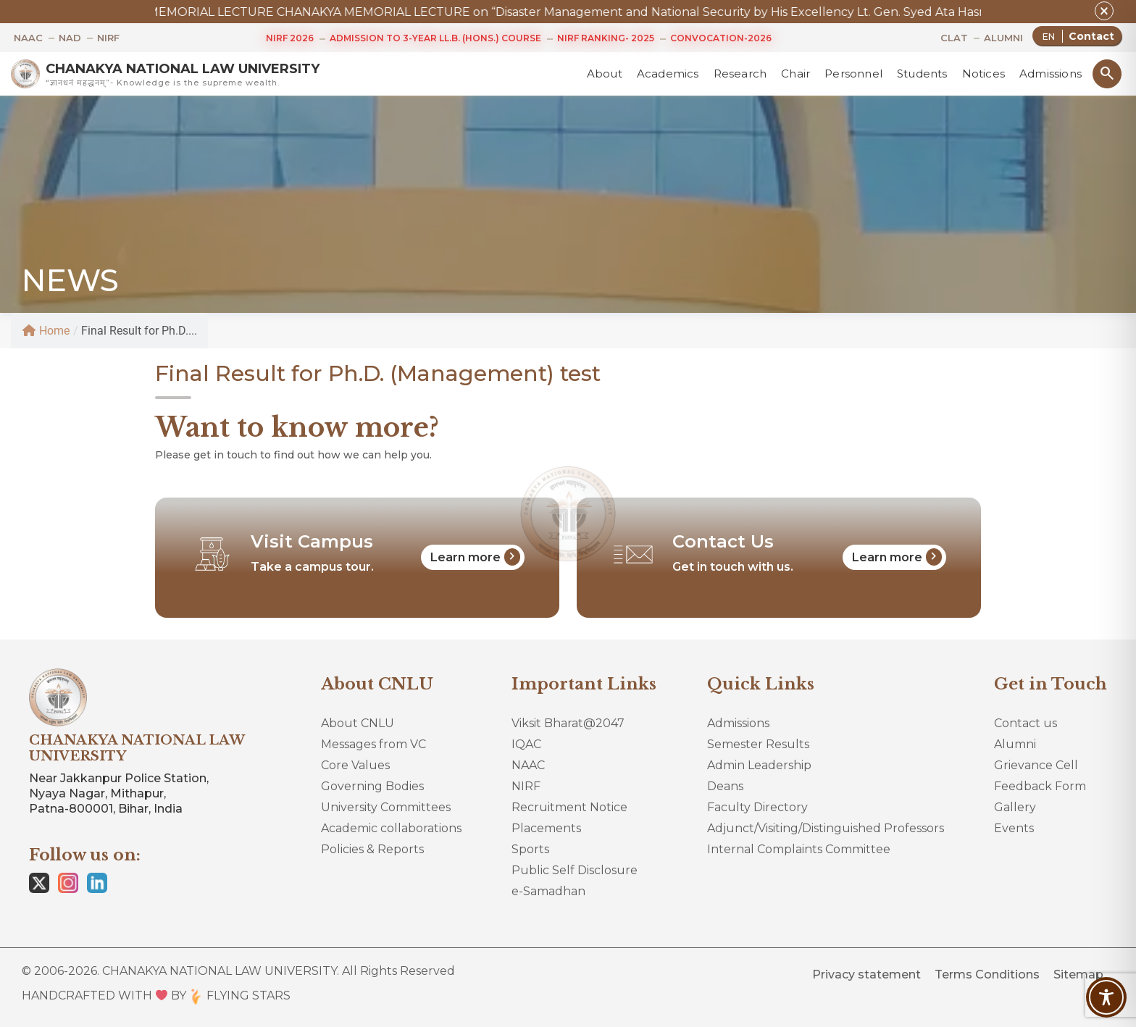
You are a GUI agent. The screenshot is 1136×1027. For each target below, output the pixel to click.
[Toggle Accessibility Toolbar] (1106, 997)
